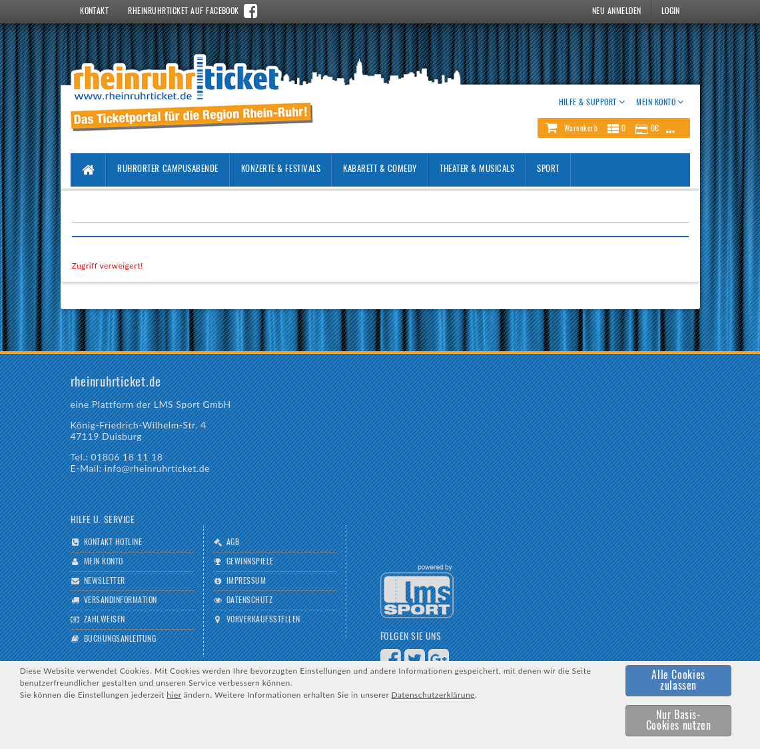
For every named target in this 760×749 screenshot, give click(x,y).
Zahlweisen (104, 620)
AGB (232, 542)
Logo (417, 591)
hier (174, 695)
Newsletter (104, 581)
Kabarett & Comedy (380, 169)
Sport (548, 169)
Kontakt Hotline (113, 542)
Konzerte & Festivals (280, 169)
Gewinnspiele (250, 562)
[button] (613, 128)
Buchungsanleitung (120, 639)
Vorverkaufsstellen (263, 620)
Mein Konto (103, 562)
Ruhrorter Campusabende (167, 169)
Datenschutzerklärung (433, 695)
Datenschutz (249, 600)
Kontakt (94, 11)
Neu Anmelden (616, 11)
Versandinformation (120, 600)
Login (670, 11)
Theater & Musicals (477, 169)
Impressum (246, 581)
